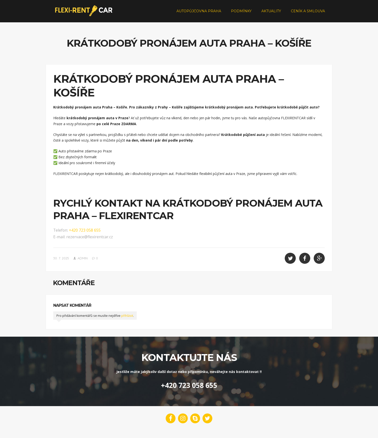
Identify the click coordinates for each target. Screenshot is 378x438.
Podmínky (241, 14)
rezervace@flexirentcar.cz (89, 242)
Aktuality (271, 14)
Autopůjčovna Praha (198, 14)
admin (83, 264)
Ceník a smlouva (308, 14)
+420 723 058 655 (85, 236)
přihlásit (127, 321)
